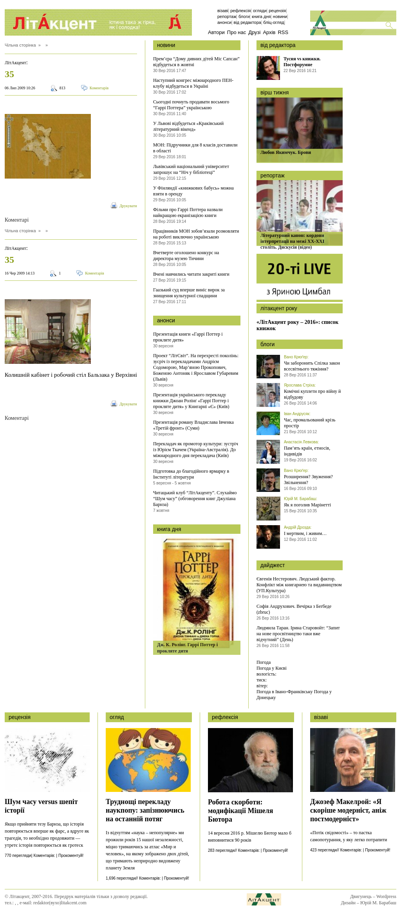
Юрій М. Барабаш (300, 499)
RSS (283, 32)
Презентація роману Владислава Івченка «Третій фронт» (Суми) (193, 425)
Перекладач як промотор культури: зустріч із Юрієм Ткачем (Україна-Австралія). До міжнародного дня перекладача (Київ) (195, 449)
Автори (216, 32)
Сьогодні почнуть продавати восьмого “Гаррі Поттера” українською (191, 104)
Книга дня (261, 16)
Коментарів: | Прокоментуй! (59, 855)
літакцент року (278, 308)
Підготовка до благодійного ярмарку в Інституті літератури (191, 474)
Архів (269, 32)
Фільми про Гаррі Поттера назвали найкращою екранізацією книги (188, 212)
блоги (267, 344)
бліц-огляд (273, 22)
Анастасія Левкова (301, 442)
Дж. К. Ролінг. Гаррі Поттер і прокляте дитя (187, 648)
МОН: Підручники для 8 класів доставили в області (195, 148)
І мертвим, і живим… (305, 533)
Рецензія (277, 10)
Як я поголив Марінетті (307, 505)
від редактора (278, 45)
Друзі (254, 32)
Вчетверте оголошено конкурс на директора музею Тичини (186, 255)
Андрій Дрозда (297, 527)
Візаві (222, 10)
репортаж (272, 175)
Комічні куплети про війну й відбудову (312, 394)
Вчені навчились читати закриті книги (191, 274)
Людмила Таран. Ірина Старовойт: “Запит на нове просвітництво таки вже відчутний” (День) (298, 633)
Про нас (236, 32)
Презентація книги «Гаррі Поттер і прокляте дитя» (188, 337)
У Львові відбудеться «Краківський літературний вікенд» (188, 126)
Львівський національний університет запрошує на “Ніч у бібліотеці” (191, 169)
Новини (280, 16)
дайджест (272, 565)
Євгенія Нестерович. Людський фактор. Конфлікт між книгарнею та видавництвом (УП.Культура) (299, 584)
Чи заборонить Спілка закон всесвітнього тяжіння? (312, 366)
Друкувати (128, 206)
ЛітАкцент (15, 62)
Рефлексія (240, 10)
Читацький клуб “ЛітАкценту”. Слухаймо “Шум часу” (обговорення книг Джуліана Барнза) (195, 498)
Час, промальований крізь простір (310, 422)
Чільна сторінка (20, 45)
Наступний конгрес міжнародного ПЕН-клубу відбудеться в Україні (193, 83)
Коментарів (99, 88)
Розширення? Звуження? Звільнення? (308, 479)
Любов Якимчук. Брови (285, 152)
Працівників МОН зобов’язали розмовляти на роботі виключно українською (196, 234)
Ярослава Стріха (299, 385)
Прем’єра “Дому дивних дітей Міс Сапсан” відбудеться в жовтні (196, 61)
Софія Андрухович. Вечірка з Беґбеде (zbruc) (293, 609)
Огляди (260, 10)
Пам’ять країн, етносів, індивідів (307, 451)
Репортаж (227, 16)
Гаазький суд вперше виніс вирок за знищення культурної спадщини (189, 292)
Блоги (244, 16)
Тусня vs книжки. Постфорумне (302, 61)
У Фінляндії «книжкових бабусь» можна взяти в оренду (193, 191)
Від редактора (247, 22)
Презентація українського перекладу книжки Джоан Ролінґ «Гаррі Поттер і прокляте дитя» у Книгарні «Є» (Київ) (191, 400)
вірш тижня (274, 92)
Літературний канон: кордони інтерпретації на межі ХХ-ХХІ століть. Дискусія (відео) (292, 241)
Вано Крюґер (295, 357)
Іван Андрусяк (296, 414)
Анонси (224, 22)
